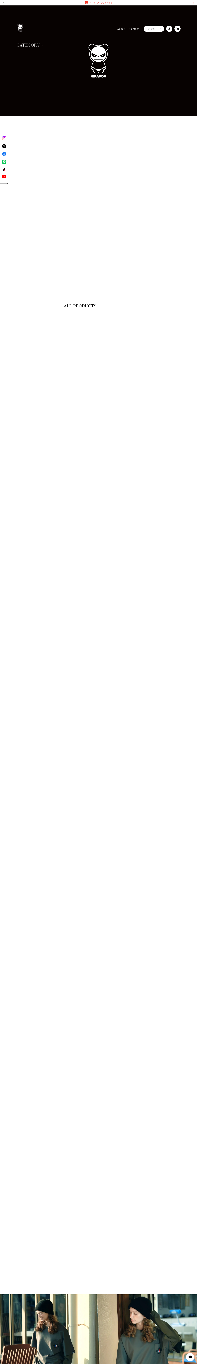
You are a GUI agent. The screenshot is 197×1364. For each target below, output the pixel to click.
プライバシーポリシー (24, 1285)
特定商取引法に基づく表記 (47, 1285)
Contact (134, 28)
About (120, 28)
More (122, 1108)
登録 (98, 1259)
